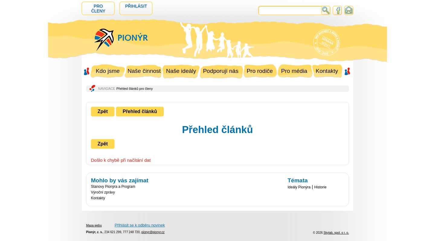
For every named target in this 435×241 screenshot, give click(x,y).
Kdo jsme (108, 71)
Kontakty (327, 71)
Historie (320, 187)
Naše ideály (181, 71)
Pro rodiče (259, 71)
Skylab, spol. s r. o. (336, 232)
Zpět (103, 111)
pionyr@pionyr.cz (153, 232)
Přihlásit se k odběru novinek (139, 225)
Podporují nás (220, 71)
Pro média (294, 71)
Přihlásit (136, 6)
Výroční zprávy (103, 192)
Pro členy (98, 8)
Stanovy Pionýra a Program (113, 186)
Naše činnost (144, 71)
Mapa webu (94, 225)
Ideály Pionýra (299, 187)
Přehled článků (140, 111)
